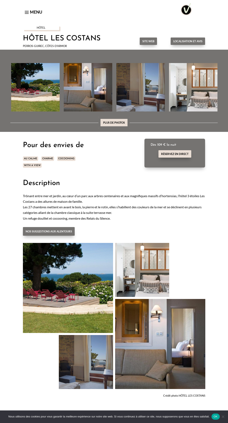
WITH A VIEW (32, 165)
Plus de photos (114, 122)
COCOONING (66, 158)
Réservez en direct (175, 154)
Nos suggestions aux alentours (49, 231)
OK (215, 416)
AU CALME (30, 158)
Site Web (148, 41)
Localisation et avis (187, 41)
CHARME (47, 158)
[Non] (223, 417)
